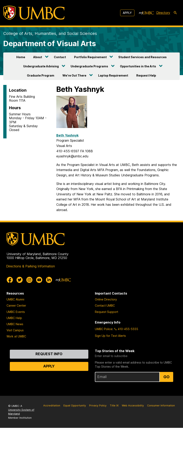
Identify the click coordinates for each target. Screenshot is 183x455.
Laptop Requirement (113, 75)
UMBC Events (16, 312)
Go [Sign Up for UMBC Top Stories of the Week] (166, 376)
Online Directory (106, 299)
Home (20, 57)
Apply (127, 12)
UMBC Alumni (15, 299)
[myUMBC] (146, 12)
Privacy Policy (97, 405)
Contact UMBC (105, 305)
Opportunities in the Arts (138, 66)
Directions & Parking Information (30, 266)
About (37, 57)
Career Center (16, 305)
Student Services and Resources (142, 57)
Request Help (146, 75)
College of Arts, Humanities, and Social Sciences (50, 33)
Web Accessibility (133, 405)
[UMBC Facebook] (9, 279)
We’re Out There (74, 75)
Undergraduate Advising (41, 66)
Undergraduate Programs (89, 66)
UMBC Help (14, 318)
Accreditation (51, 405)
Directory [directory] (163, 13)
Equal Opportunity (74, 405)
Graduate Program (40, 75)
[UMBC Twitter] (19, 279)
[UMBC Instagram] (29, 279)
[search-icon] (175, 12)
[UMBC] (34, 12)
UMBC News (15, 324)
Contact (60, 57)
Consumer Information (161, 405)
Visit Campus (15, 330)
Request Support (106, 312)
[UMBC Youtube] (39, 279)
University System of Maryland (21, 411)
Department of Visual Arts (49, 43)
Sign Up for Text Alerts (110, 335)
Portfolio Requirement (90, 57)
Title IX (114, 405)
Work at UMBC (16, 336)
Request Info (48, 354)
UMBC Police (103, 329)
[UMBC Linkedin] (48, 279)
